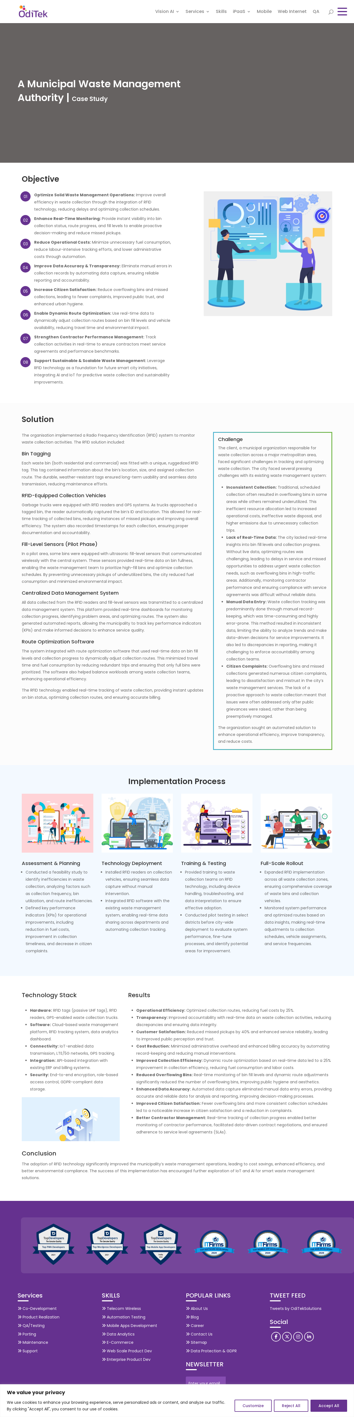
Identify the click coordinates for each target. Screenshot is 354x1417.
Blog (192, 1317)
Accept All (328, 1405)
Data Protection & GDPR (211, 1351)
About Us (197, 1308)
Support (28, 1351)
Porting (27, 1334)
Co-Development (37, 1308)
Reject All (291, 1405)
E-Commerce (118, 1342)
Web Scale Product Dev (127, 1351)
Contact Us (199, 1334)
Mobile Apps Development (129, 1325)
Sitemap (196, 1342)
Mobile (264, 12)
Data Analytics (118, 1334)
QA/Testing (31, 1325)
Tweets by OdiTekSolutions (296, 1308)
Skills (221, 12)
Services (195, 12)
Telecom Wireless (121, 1308)
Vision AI (164, 12)
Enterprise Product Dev (126, 1359)
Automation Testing (123, 1317)
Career (195, 1325)
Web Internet (292, 12)
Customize (253, 1405)
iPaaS (239, 12)
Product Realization (38, 1317)
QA (316, 12)
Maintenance (33, 1342)
